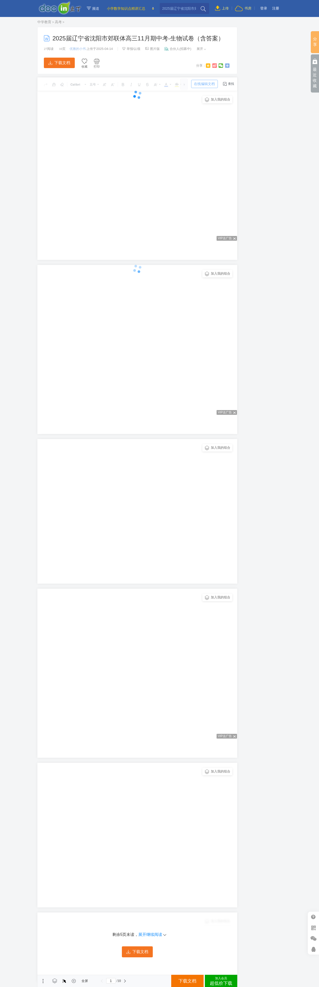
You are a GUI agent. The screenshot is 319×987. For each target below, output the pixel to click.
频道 (93, 8)
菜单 (43, 981)
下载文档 (59, 63)
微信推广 (313, 938)
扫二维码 (313, 927)
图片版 (152, 49)
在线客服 (313, 949)
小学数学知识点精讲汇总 (126, 8)
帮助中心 (313, 917)
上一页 (102, 981)
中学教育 (44, 22)
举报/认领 (131, 49)
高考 (58, 22)
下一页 (125, 981)
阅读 (49, 49)
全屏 (84, 981)
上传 (222, 8)
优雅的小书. (78, 49)
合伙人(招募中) (177, 49)
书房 (243, 8)
